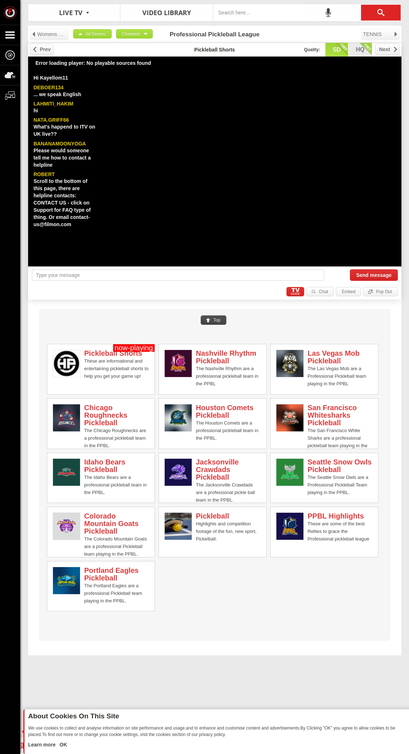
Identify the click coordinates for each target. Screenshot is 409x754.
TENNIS (380, 34)
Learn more (42, 745)
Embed (348, 291)
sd (340, 49)
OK (62, 745)
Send (373, 275)
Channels (131, 33)
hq (364, 49)
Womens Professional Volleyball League (49, 34)
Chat (323, 291)
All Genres (96, 33)
